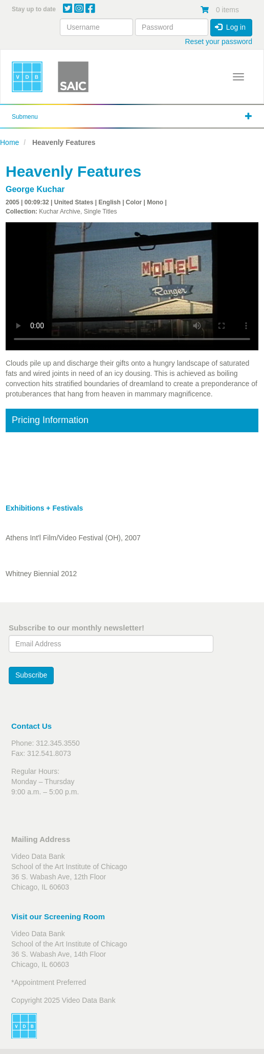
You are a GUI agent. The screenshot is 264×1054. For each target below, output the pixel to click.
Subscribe (31, 675)
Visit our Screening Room (58, 916)
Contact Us (31, 726)
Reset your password (218, 41)
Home (9, 142)
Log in (230, 27)
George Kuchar (35, 189)
